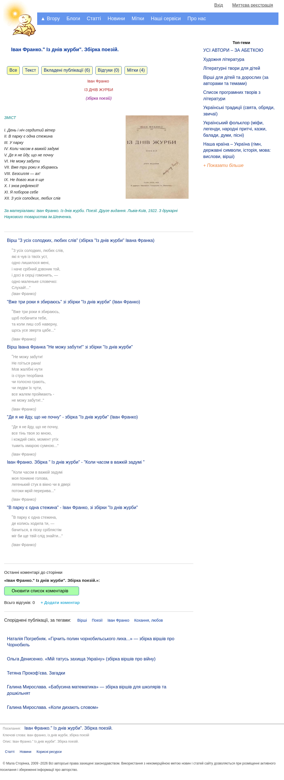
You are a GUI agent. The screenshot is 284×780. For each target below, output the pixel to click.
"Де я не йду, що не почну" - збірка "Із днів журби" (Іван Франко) (72, 417)
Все (13, 70)
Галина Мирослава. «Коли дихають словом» (52, 707)
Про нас (196, 18)
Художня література (223, 59)
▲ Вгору (50, 18)
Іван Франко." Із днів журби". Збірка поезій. (68, 728)
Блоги (73, 18)
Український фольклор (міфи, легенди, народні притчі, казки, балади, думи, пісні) (235, 129)
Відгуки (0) (108, 70)
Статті (94, 18)
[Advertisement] (229, 263)
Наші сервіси (166, 18)
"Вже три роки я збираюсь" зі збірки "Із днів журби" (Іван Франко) (73, 301)
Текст (30, 70)
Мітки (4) (136, 70)
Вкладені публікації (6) (67, 70)
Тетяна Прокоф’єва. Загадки (36, 673)
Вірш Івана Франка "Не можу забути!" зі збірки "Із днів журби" (70, 347)
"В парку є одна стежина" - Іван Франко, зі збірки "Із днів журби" (72, 507)
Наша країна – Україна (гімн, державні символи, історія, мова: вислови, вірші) (237, 150)
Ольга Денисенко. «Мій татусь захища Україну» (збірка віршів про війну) (81, 659)
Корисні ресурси (49, 752)
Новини (116, 18)
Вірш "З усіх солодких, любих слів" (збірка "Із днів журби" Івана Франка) (80, 240)
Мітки (138, 18)
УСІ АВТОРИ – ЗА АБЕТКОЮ (233, 50)
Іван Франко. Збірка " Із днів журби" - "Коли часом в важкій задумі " (75, 462)
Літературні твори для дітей (231, 68)
